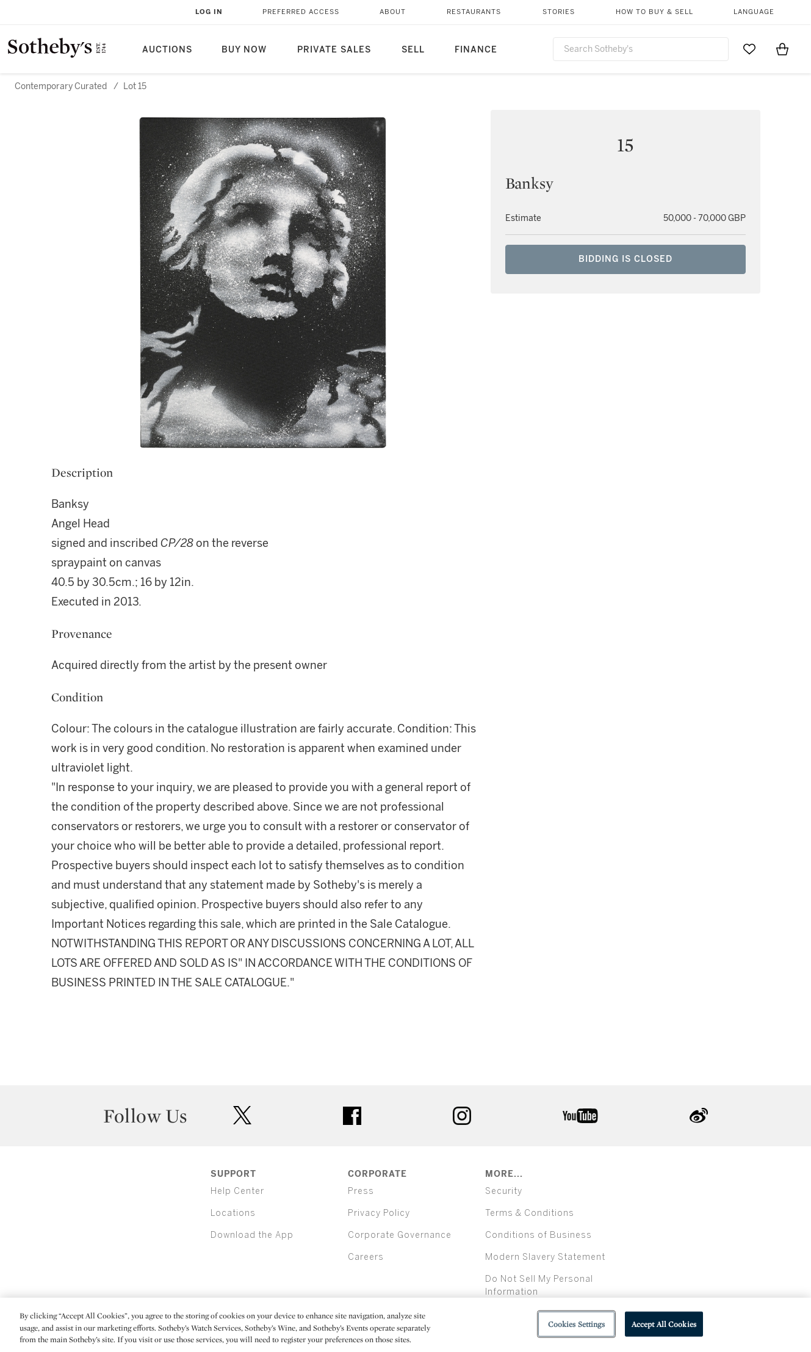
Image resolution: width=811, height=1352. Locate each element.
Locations (233, 1213)
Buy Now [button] (244, 50)
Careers (366, 1257)
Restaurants (474, 12)
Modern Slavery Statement (545, 1257)
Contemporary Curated (61, 86)
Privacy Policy (379, 1213)
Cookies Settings (576, 1323)
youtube (580, 1115)
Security (503, 1191)
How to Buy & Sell (654, 12)
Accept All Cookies (664, 1323)
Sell (413, 50)
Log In (209, 12)
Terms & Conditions (529, 1213)
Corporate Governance (400, 1235)
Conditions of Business (538, 1235)
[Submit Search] (714, 49)
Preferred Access (300, 12)
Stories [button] (558, 12)
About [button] (393, 12)
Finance (476, 50)
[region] (405, 1325)
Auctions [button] (167, 50)
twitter (242, 1115)
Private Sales (334, 50)
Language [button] (754, 12)
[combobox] (641, 49)
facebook (352, 1116)
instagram (462, 1116)
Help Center (237, 1191)
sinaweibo (699, 1115)
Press (361, 1191)
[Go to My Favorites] (749, 49)
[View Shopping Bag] (782, 49)
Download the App (252, 1235)
